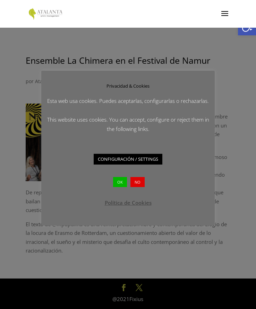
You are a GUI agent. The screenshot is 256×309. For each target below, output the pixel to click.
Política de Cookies (128, 202)
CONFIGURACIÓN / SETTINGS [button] (128, 159)
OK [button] (120, 182)
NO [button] (137, 182)
